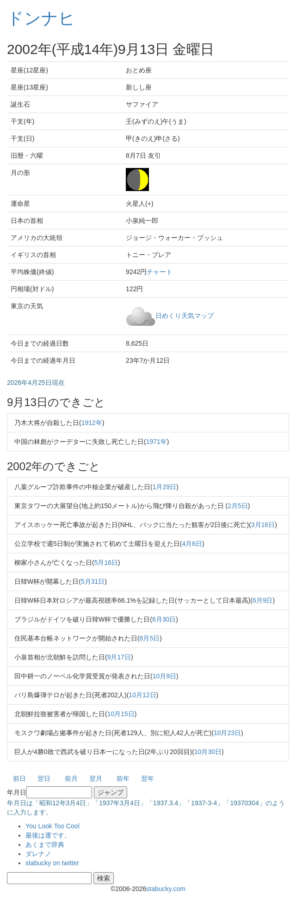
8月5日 (150, 638)
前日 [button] (19, 778)
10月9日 (164, 676)
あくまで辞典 (44, 844)
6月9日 (263, 600)
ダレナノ (38, 853)
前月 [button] (71, 778)
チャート (160, 271)
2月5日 (238, 505)
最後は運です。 (48, 835)
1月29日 (164, 487)
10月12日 (142, 695)
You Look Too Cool (52, 826)
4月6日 (192, 543)
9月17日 (119, 657)
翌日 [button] (43, 778)
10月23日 (227, 732)
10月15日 (121, 714)
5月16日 (106, 562)
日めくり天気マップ (184, 315)
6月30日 (164, 619)
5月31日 (93, 581)
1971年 (156, 441)
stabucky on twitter (52, 863)
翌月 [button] (95, 778)
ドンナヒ (41, 18)
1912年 (91, 422)
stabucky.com (165, 888)
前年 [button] (123, 778)
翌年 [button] (147, 778)
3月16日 (263, 524)
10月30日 (208, 751)
